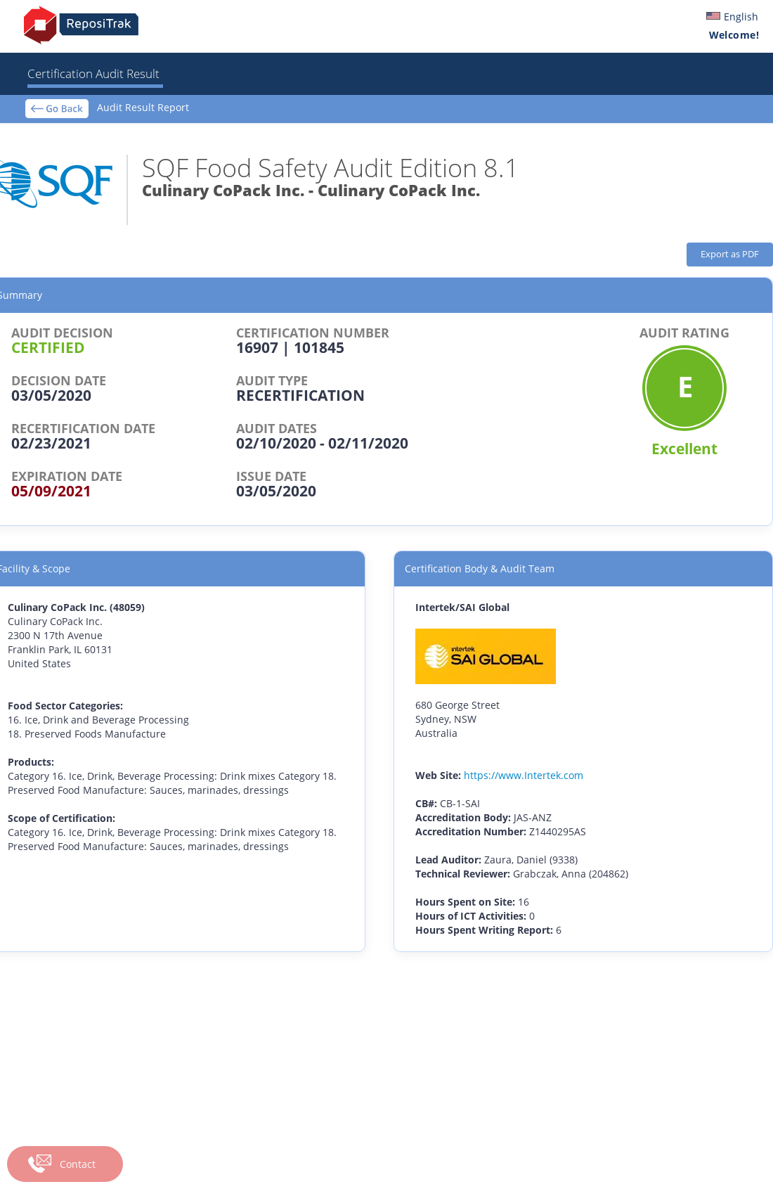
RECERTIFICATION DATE (83, 428)
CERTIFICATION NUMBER (312, 332)
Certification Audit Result (93, 73)
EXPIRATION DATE (66, 476)
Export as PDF (730, 254)
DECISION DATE (58, 380)
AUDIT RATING (684, 332)
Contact (78, 1164)
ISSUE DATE (271, 476)
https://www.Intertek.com (523, 775)
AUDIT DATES (276, 428)
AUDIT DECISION (62, 332)
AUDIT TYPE (272, 380)
